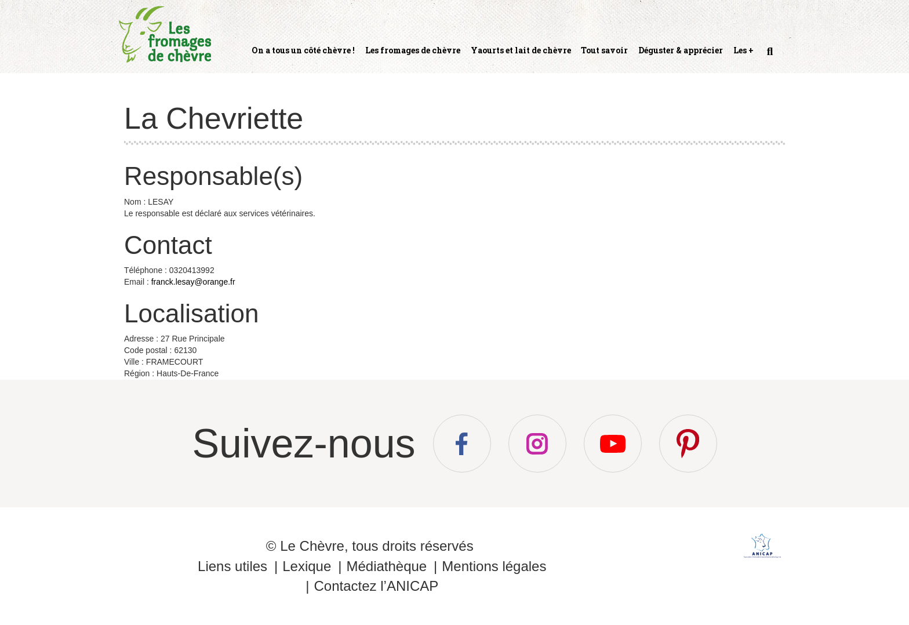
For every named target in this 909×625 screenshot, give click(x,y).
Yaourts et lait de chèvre (521, 50)
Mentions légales (494, 566)
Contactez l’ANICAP (376, 586)
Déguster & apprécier (680, 50)
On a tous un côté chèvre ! (303, 50)
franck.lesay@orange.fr (193, 281)
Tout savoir (604, 50)
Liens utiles (232, 566)
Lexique (306, 566)
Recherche (769, 56)
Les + (743, 50)
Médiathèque (386, 566)
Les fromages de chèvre (412, 50)
